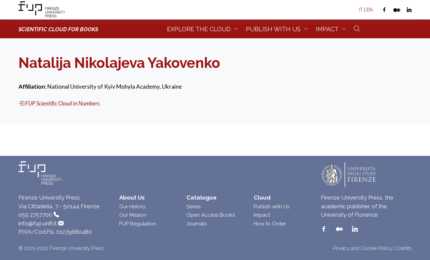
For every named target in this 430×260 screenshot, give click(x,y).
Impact (327, 29)
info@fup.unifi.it (37, 223)
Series (193, 207)
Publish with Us (271, 207)
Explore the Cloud (199, 29)
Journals (196, 224)
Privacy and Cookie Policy (362, 248)
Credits (404, 248)
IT (361, 9)
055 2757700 (35, 214)
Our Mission (132, 215)
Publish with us (273, 29)
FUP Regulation (137, 224)
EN (370, 9)
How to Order (270, 224)
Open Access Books (210, 215)
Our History (132, 207)
